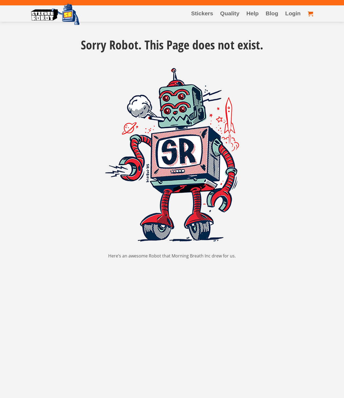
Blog (272, 13)
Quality (230, 13)
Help (252, 13)
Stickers (202, 13)
